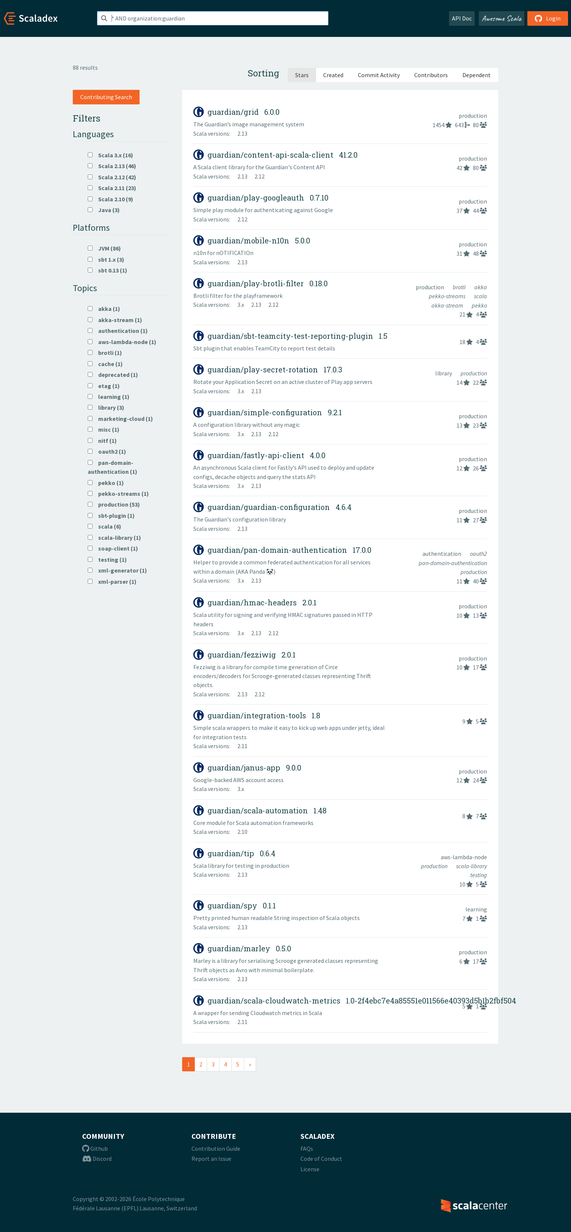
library (444, 373)
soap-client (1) (113, 548)
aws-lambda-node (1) (122, 342)
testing (478, 875)
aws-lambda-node (464, 857)
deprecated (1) (113, 374)
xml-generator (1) (117, 570)
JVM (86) (104, 248)
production (473, 115)
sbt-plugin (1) (111, 515)
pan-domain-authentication (453, 563)
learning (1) (109, 396)
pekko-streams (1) (118, 493)
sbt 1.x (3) (106, 259)
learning (476, 909)
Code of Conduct (321, 1158)
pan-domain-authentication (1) (112, 467)
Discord (97, 1158)
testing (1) (107, 559)
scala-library (471, 866)
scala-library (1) (114, 537)
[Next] (250, 1064)
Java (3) (104, 210)
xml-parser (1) (112, 581)
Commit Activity (379, 75)
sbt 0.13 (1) (107, 270)
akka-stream (447, 305)
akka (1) (104, 308)
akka (480, 287)
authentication (442, 553)
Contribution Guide (215, 1148)
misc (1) (103, 429)
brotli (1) (105, 352)
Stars (302, 75)
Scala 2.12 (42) (112, 177)
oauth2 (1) (107, 451)
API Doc (462, 18)
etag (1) (104, 386)
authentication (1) (118, 330)
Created (333, 75)
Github (95, 1148)
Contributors (431, 75)
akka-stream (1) (115, 320)
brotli (460, 287)
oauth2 (478, 553)
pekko (479, 305)
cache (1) (105, 364)
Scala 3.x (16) (110, 155)
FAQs (306, 1148)
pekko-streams (448, 296)
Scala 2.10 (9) (110, 199)
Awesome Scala (501, 18)
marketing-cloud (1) (120, 418)
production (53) (114, 504)
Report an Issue (211, 1158)
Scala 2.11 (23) (112, 188)
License (309, 1169)
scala (480, 296)
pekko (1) (106, 482)
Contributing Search (106, 97)
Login (548, 18)
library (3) (106, 407)
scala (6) (104, 526)
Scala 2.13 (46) (112, 166)
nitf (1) (102, 440)
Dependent (476, 75)
